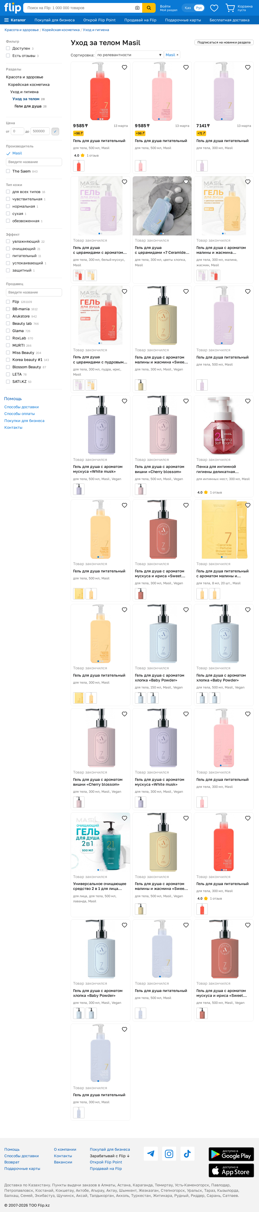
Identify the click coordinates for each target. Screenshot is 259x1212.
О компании (65, 1149)
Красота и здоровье (22, 30)
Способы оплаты (19, 413)
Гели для (31, 106)
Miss (26, 352)
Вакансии (63, 1162)
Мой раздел (168, 10)
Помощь (11, 1149)
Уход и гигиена (96, 30)
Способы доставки (21, 406)
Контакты (13, 427)
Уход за (28, 98)
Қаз (188, 8)
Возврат (11, 1162)
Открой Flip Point (99, 20)
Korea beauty (30, 359)
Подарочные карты (183, 20)
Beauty (25, 323)
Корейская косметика (61, 30)
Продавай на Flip (140, 20)
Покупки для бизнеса (24, 420)
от (15, 131)
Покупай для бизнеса (55, 20)
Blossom (29, 366)
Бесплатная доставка (230, 20)
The (25, 171)
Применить (55, 131)
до (37, 131)
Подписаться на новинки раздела (224, 42)
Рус (199, 8)
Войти (165, 6)
